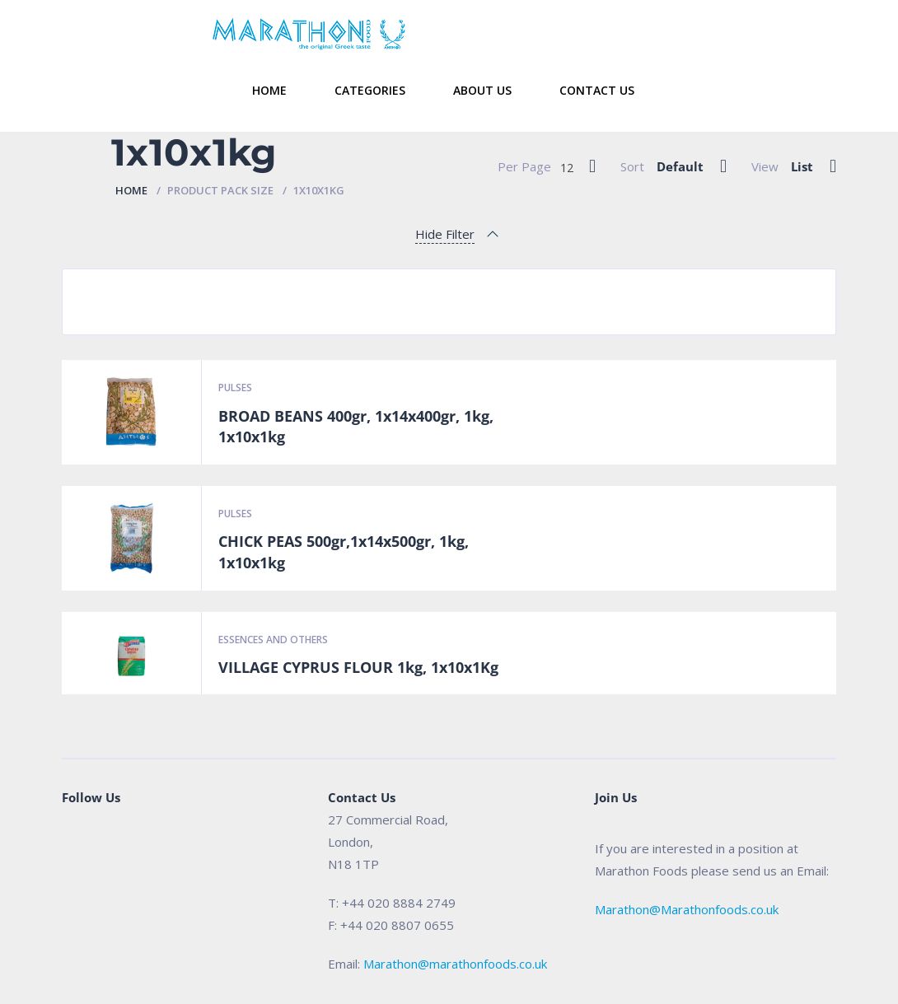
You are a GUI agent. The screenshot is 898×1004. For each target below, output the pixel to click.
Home (269, 90)
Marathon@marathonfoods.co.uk (455, 963)
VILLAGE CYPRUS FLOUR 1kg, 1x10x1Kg (358, 667)
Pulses (235, 388)
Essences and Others (273, 640)
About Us (482, 90)
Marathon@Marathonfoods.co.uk (687, 909)
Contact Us (596, 90)
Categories (369, 90)
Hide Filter (445, 234)
